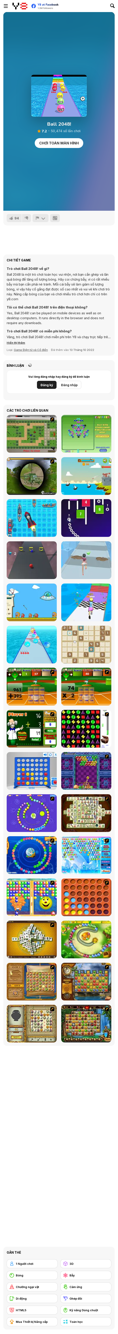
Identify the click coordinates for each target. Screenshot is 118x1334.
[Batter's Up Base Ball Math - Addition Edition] (32, 686)
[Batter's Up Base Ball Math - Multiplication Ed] (86, 686)
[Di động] (32, 1298)
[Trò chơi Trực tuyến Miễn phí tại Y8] (19, 6)
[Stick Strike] (32, 434)
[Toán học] (85, 1321)
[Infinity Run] (32, 560)
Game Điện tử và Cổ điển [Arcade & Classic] (31, 350)
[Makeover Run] (86, 560)
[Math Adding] (32, 729)
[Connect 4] (32, 771)
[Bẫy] (85, 1275)
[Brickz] (86, 518)
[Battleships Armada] (32, 518)
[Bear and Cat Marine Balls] (32, 855)
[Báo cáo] (41, 218)
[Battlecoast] (86, 476)
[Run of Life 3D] (86, 602)
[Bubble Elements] (86, 855)
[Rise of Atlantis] (32, 981)
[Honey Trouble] (86, 939)
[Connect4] (86, 897)
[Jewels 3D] (86, 729)
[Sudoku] (86, 644)
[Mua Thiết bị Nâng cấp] (32, 1321)
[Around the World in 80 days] (86, 981)
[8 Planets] (32, 813)
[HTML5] (32, 1310)
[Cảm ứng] (85, 1286)
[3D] (85, 1263)
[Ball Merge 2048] (32, 644)
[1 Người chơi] (32, 1263)
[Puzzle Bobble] (86, 771)
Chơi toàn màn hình (59, 143)
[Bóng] (32, 1275)
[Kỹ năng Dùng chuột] (85, 1310)
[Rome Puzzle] (86, 1023)
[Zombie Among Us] (32, 602)
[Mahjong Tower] (32, 939)
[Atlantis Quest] (32, 1023)
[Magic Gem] (32, 897)
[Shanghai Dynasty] (86, 813)
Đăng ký (47, 385)
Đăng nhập (69, 385)
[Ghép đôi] (85, 1298)
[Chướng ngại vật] (32, 1286)
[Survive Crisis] (32, 476)
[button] (16, 342)
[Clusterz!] (86, 434)
